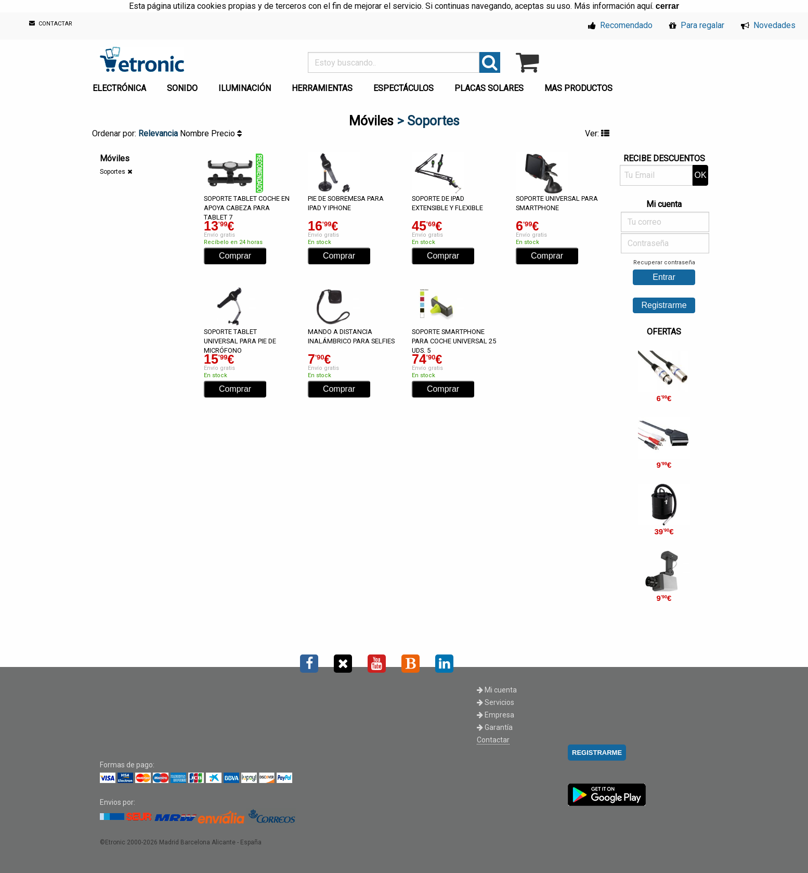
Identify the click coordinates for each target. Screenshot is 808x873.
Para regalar (696, 25)
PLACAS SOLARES (489, 88)
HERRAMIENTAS (322, 88)
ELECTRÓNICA (119, 88)
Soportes (112, 171)
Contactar (493, 740)
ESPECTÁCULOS (403, 88)
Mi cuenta (497, 690)
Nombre (195, 133)
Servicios (495, 702)
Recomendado (620, 25)
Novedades (768, 25)
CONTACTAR (50, 23)
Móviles (371, 121)
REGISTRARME (597, 752)
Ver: (597, 133)
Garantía (495, 727)
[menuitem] (121, 85)
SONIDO (182, 88)
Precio (226, 133)
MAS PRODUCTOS (578, 88)
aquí (644, 6)
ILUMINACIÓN (244, 88)
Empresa (495, 715)
